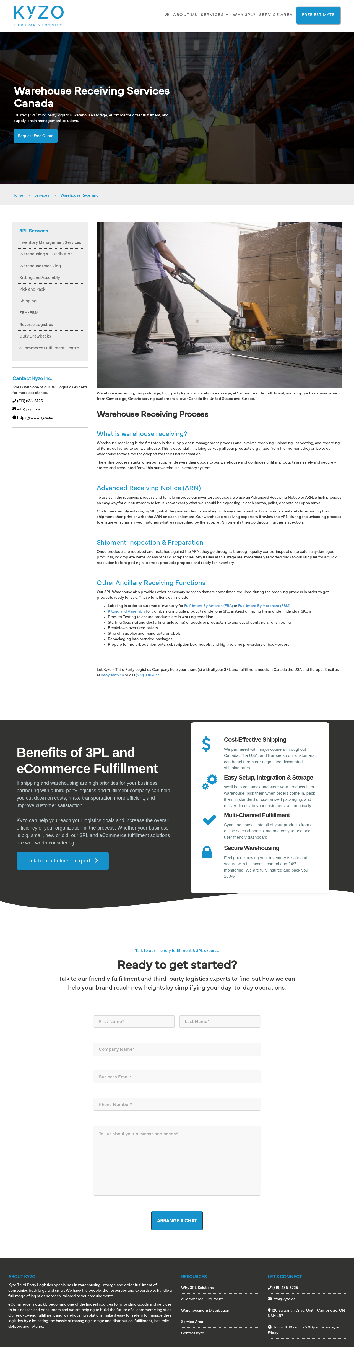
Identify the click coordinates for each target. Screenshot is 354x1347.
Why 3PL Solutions (197, 1288)
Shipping (28, 301)
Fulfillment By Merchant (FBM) (264, 606)
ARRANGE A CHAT (177, 1220)
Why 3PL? (244, 15)
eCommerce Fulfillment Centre (49, 348)
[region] (177, 803)
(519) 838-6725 (27, 401)
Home (17, 195)
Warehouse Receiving (40, 266)
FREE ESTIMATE (318, 15)
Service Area (276, 15)
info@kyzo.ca (26, 409)
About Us (185, 15)
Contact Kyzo (192, 1333)
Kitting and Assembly (39, 278)
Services (214, 15)
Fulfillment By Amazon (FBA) (208, 606)
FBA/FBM (28, 313)
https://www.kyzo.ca (32, 418)
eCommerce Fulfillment (202, 1299)
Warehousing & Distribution (46, 254)
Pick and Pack (32, 289)
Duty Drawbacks (35, 336)
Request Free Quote (35, 136)
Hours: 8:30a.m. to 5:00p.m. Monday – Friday (303, 1330)
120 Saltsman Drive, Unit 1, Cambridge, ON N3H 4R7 (306, 1313)
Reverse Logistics (36, 325)
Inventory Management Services (50, 242)
